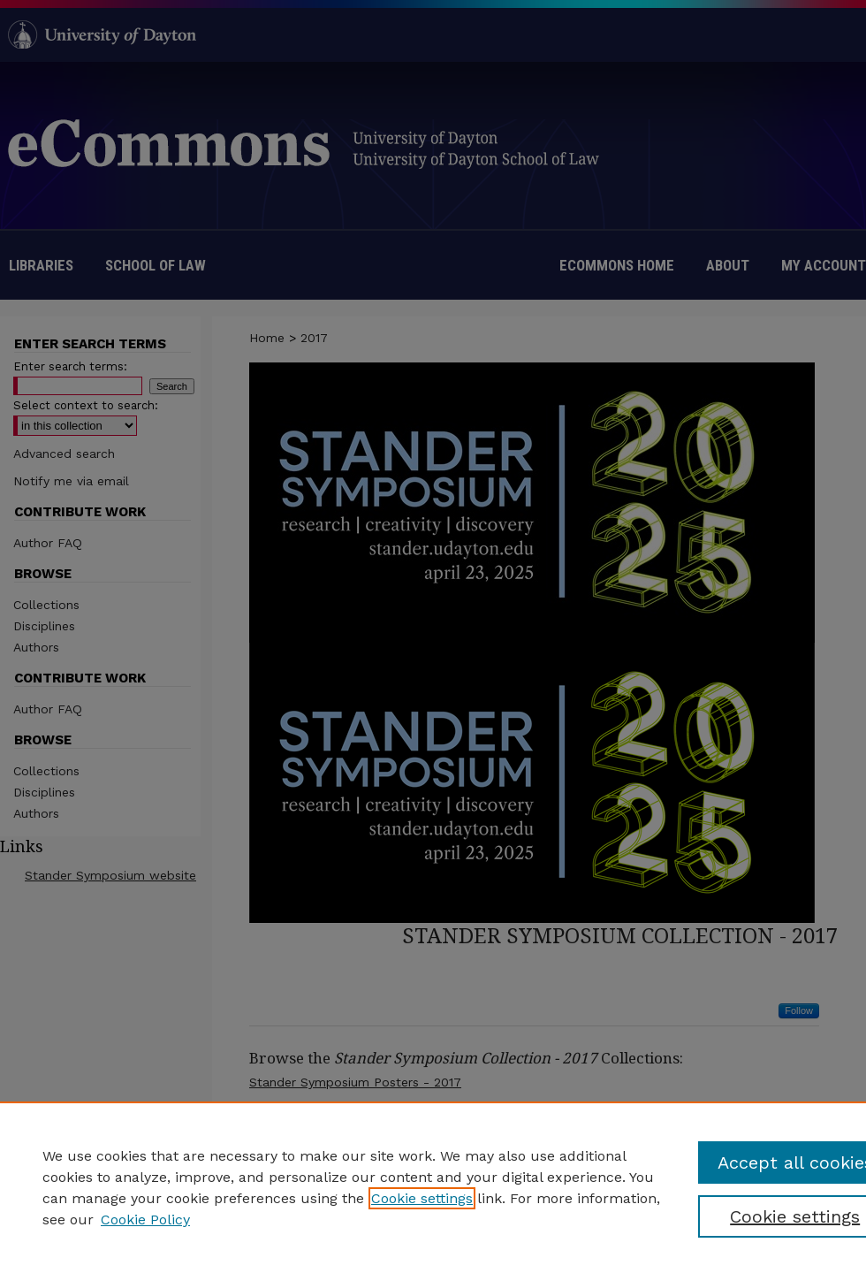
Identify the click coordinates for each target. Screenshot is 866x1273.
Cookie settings (422, 1198)
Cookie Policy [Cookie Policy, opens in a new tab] (145, 1219)
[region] (433, 1187)
